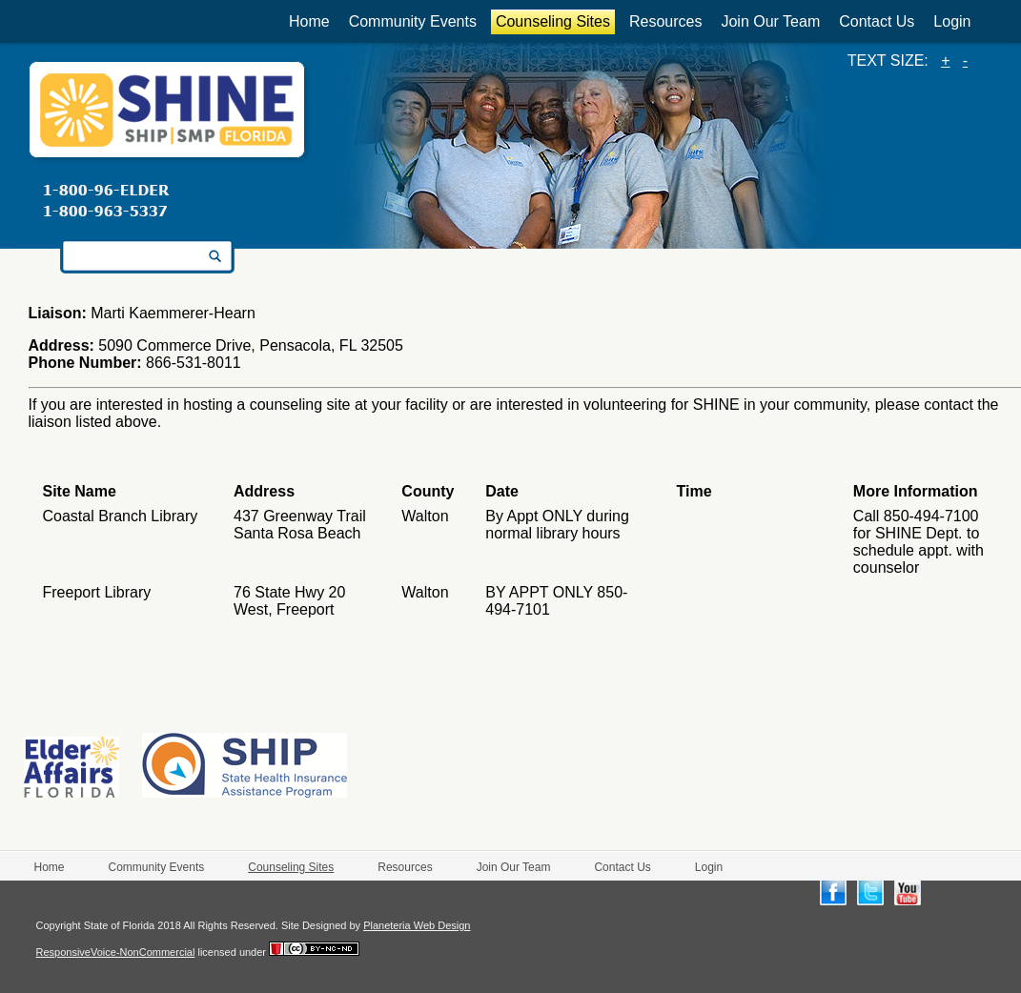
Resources (665, 21)
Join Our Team (770, 21)
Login (951, 21)
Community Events (413, 21)
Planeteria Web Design (416, 925)
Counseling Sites (553, 21)
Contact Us (876, 21)
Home (309, 21)
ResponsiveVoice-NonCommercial (115, 952)
